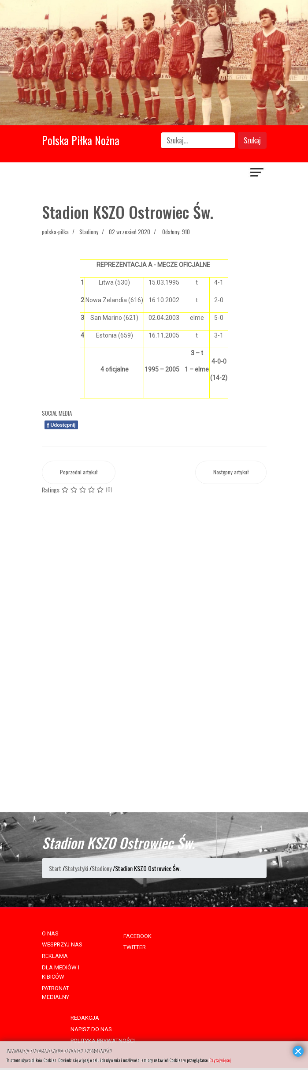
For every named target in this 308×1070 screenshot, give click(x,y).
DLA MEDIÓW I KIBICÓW (60, 972)
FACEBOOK (137, 936)
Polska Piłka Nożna (80, 140)
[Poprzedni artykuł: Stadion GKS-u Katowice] (78, 472)
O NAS (50, 933)
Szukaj (252, 140)
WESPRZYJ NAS (62, 944)
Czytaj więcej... (221, 1060)
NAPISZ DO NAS (91, 1029)
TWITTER (134, 947)
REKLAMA (55, 956)
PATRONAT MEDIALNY (55, 993)
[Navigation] (257, 173)
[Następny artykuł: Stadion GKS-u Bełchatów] (231, 472)
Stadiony (88, 231)
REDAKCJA (85, 1017)
